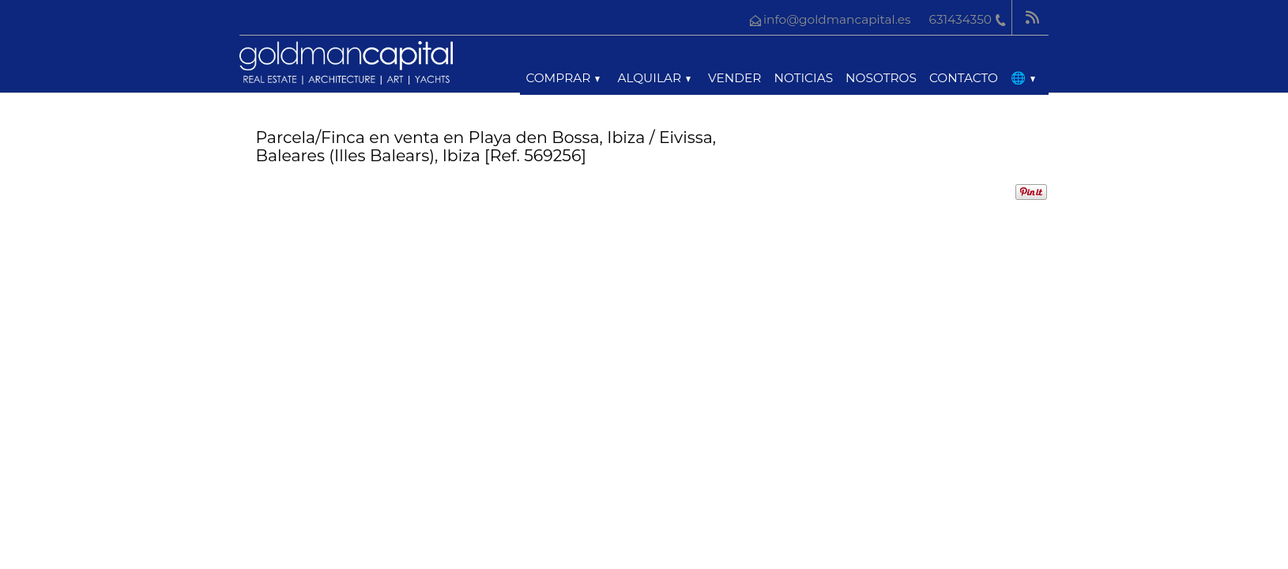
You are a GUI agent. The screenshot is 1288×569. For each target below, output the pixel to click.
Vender (734, 77)
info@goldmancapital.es (837, 19)
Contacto (963, 77)
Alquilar (654, 77)
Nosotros (881, 77)
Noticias (803, 77)
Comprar (562, 77)
